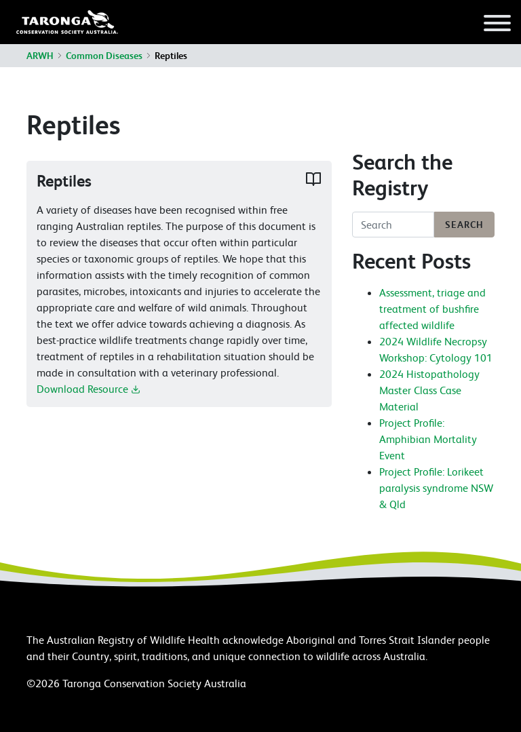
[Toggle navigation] (497, 25)
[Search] (393, 224)
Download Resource (88, 389)
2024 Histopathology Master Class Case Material (429, 390)
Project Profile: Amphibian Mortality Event (428, 439)
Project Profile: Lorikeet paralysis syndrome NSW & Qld (436, 488)
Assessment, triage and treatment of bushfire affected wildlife (432, 309)
